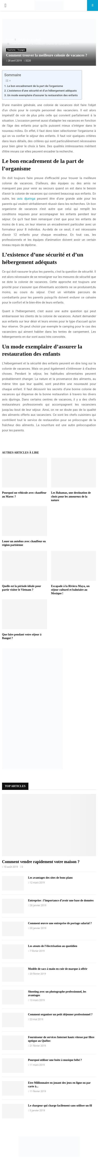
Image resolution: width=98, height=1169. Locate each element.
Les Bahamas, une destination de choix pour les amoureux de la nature (71, 496)
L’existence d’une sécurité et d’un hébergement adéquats (42, 90)
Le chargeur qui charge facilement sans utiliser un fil (60, 1105)
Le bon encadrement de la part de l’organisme (35, 86)
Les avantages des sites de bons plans (50, 877)
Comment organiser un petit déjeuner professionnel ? (60, 1014)
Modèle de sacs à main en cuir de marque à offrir (57, 968)
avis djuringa (26, 198)
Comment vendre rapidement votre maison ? (41, 861)
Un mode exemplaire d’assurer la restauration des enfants (42, 95)
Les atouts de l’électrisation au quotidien (52, 946)
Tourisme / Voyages (16, 50)
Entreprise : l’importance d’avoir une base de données (61, 900)
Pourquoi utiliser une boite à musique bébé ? (55, 1060)
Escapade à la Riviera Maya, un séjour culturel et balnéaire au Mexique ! (70, 590)
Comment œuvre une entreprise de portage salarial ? (60, 923)
